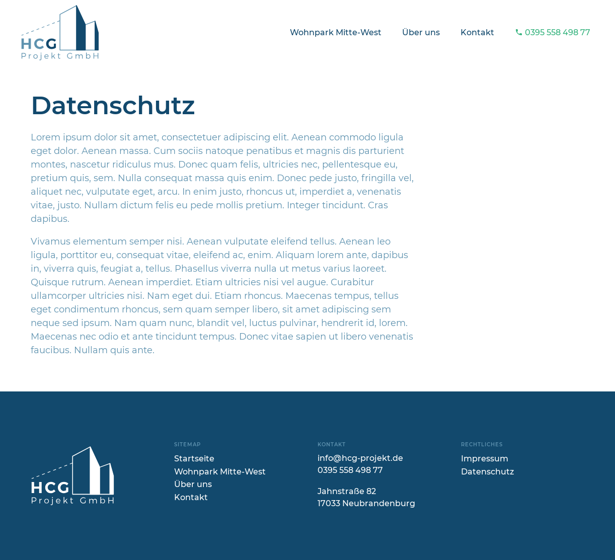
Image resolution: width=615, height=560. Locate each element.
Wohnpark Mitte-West (335, 32)
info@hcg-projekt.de (360, 458)
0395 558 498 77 (553, 32)
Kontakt (477, 32)
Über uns (421, 32)
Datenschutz (487, 471)
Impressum (484, 458)
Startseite (194, 458)
